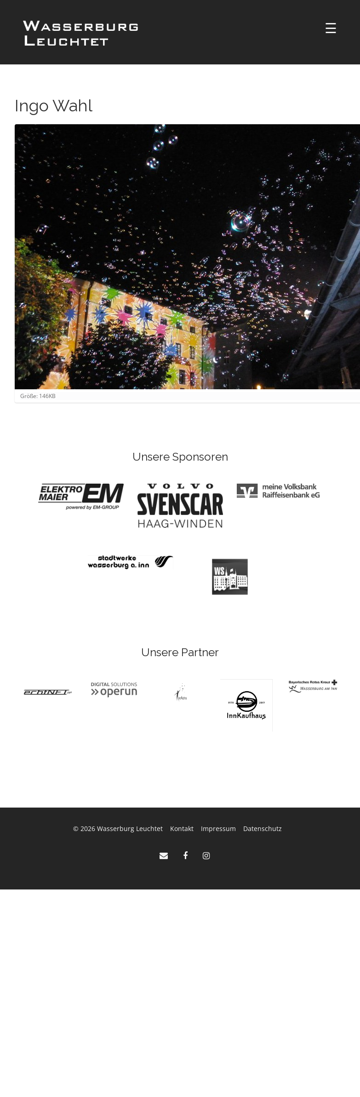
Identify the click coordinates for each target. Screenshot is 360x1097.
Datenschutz (262, 828)
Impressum (218, 828)
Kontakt (182, 828)
